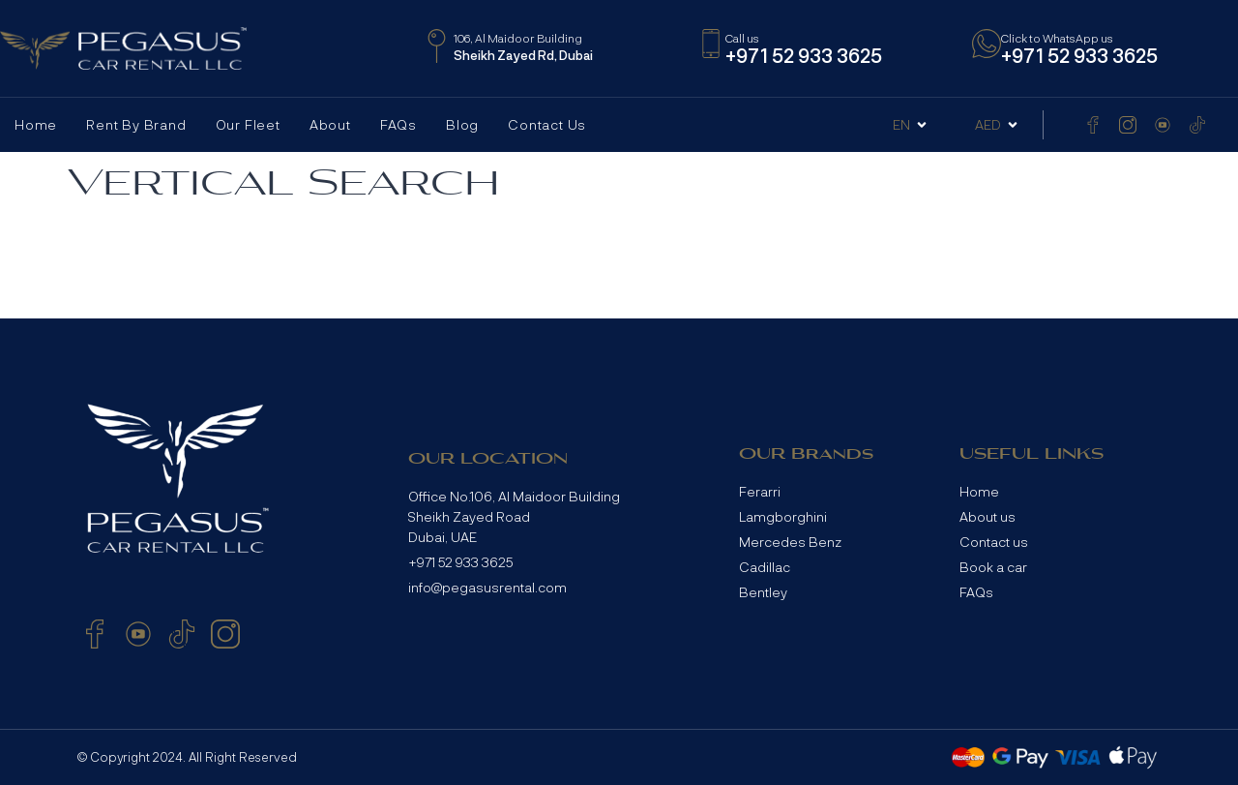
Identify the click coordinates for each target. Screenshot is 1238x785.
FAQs (398, 124)
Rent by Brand (136, 124)
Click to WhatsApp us (1057, 38)
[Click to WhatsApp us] (986, 43)
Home (36, 124)
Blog (462, 124)
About (330, 124)
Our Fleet (248, 124)
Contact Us (547, 124)
